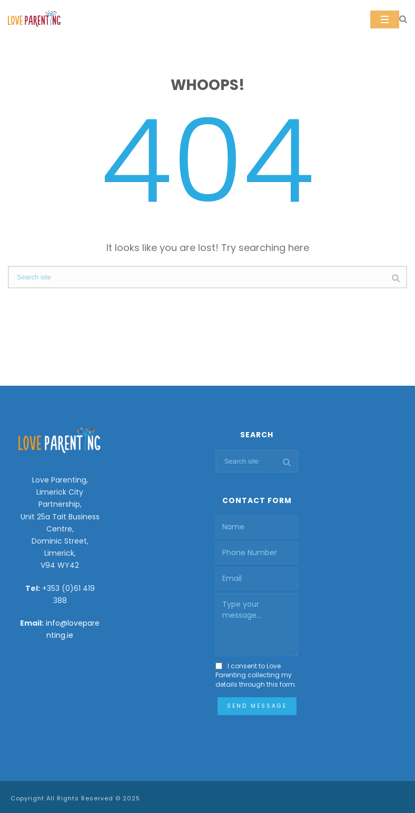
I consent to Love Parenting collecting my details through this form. (256, 675)
